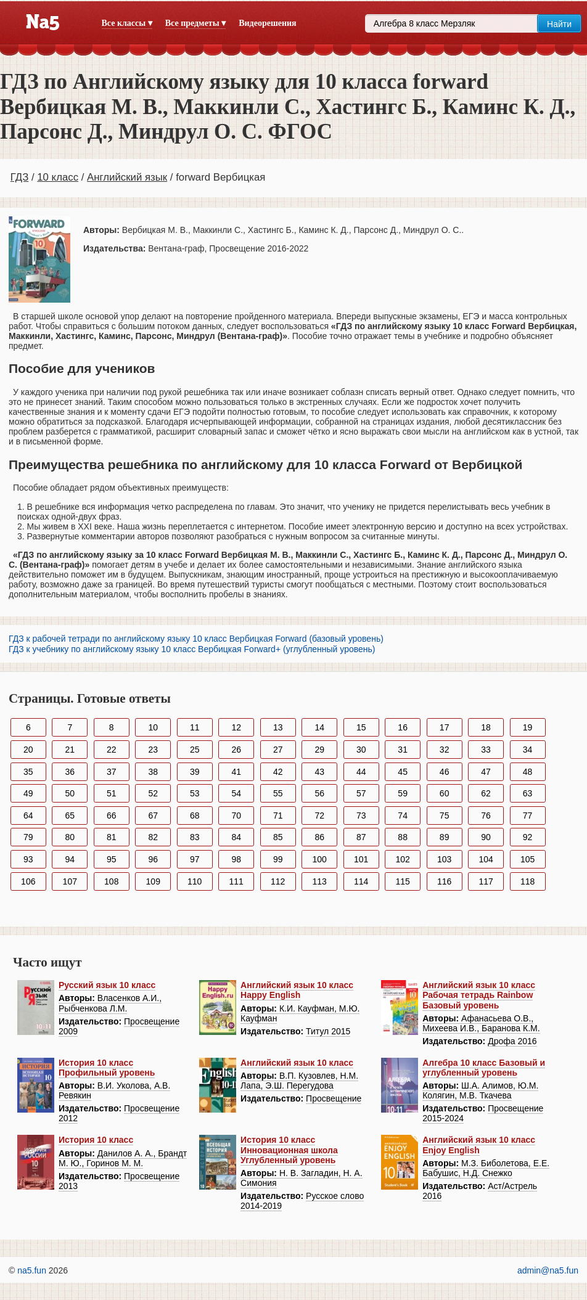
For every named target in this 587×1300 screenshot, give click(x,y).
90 (486, 837)
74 (403, 815)
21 (70, 749)
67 (153, 815)
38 (153, 772)
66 (112, 815)
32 (444, 749)
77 (528, 815)
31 (403, 749)
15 (361, 727)
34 (528, 749)
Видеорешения (267, 23)
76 (486, 815)
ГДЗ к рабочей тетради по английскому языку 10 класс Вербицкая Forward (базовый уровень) (196, 639)
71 (278, 815)
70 (236, 815)
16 (403, 727)
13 (278, 727)
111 (236, 881)
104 (485, 859)
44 (361, 772)
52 (153, 793)
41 (236, 772)
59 (403, 793)
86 (319, 837)
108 (111, 881)
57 (361, 793)
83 (195, 837)
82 (153, 837)
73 (361, 815)
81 (112, 837)
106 (28, 881)
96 (153, 859)
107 (70, 881)
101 (361, 859)
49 (28, 793)
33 (486, 749)
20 (28, 749)
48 (528, 772)
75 (444, 815)
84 (236, 837)
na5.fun (31, 1270)
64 (28, 815)
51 (112, 793)
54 (236, 793)
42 (278, 772)
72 (319, 815)
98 (236, 859)
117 (485, 881)
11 (195, 727)
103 (444, 859)
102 (402, 859)
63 (528, 793)
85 (278, 837)
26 (236, 749)
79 (28, 837)
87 (361, 837)
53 (195, 793)
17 (444, 727)
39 (195, 772)
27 (278, 749)
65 (70, 815)
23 (153, 749)
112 (278, 881)
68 (195, 815)
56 (319, 793)
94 (70, 859)
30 (361, 749)
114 (361, 881)
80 (70, 837)
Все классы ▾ (127, 23)
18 (486, 727)
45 (403, 772)
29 (319, 749)
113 (320, 881)
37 (112, 772)
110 (194, 881)
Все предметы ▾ (195, 23)
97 (195, 859)
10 (153, 727)
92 (528, 837)
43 (319, 772)
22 (112, 749)
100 (320, 859)
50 (70, 793)
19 (528, 727)
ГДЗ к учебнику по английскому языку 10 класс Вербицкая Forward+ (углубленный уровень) (192, 649)
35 (28, 772)
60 (444, 793)
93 (28, 859)
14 (319, 727)
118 (527, 881)
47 (486, 772)
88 (403, 837)
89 (444, 837)
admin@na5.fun (547, 1270)
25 (195, 749)
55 (278, 793)
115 (402, 881)
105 (527, 859)
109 (153, 881)
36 (70, 772)
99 (278, 859)
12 (236, 727)
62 (486, 793)
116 (444, 881)
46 (444, 772)
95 (112, 859)
